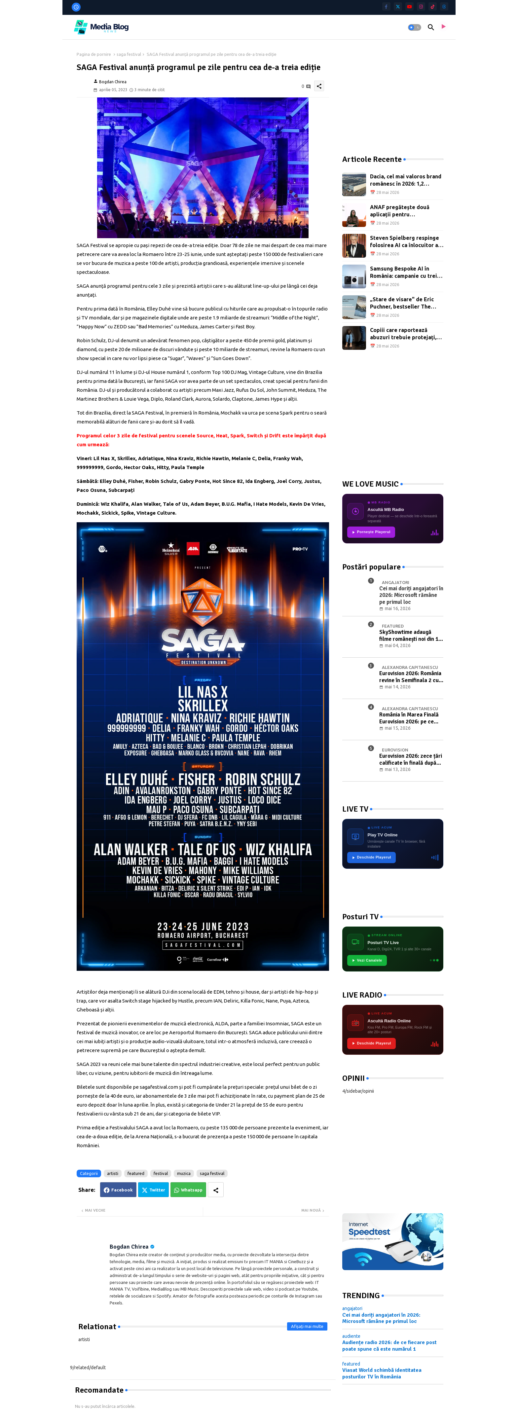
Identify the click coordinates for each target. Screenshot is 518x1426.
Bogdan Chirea (129, 1246)
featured (136, 1173)
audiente (351, 1336)
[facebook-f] (386, 6)
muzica (184, 1173)
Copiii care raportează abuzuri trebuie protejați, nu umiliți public (403, 334)
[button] (414, 27)
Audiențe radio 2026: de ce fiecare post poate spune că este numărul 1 (389, 1345)
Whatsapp (192, 1190)
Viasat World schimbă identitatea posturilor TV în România (382, 1373)
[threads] (444, 6)
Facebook (122, 1190)
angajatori (352, 1308)
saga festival (129, 54)
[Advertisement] (391, 92)
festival (161, 1173)
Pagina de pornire (94, 54)
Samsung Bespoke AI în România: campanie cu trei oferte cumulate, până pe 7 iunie (404, 273)
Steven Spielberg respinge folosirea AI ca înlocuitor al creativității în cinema (405, 242)
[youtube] (409, 6)
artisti (112, 1173)
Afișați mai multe (307, 1326)
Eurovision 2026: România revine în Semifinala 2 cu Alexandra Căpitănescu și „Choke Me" (410, 677)
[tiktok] (432, 6)
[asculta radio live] (443, 27)
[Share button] (216, 1189)
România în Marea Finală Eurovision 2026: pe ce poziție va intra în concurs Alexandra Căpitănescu (410, 718)
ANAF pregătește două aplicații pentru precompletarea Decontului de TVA (405, 211)
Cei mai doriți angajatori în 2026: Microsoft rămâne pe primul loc (381, 1318)
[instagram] (421, 6)
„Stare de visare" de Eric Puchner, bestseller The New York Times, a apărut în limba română (406, 303)
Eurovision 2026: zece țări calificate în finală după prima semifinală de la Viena (410, 759)
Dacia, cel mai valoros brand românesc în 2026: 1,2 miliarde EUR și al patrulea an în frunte (405, 180)
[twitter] (398, 6)
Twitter (157, 1190)
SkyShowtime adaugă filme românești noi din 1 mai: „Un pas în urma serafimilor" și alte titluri (409, 635)
